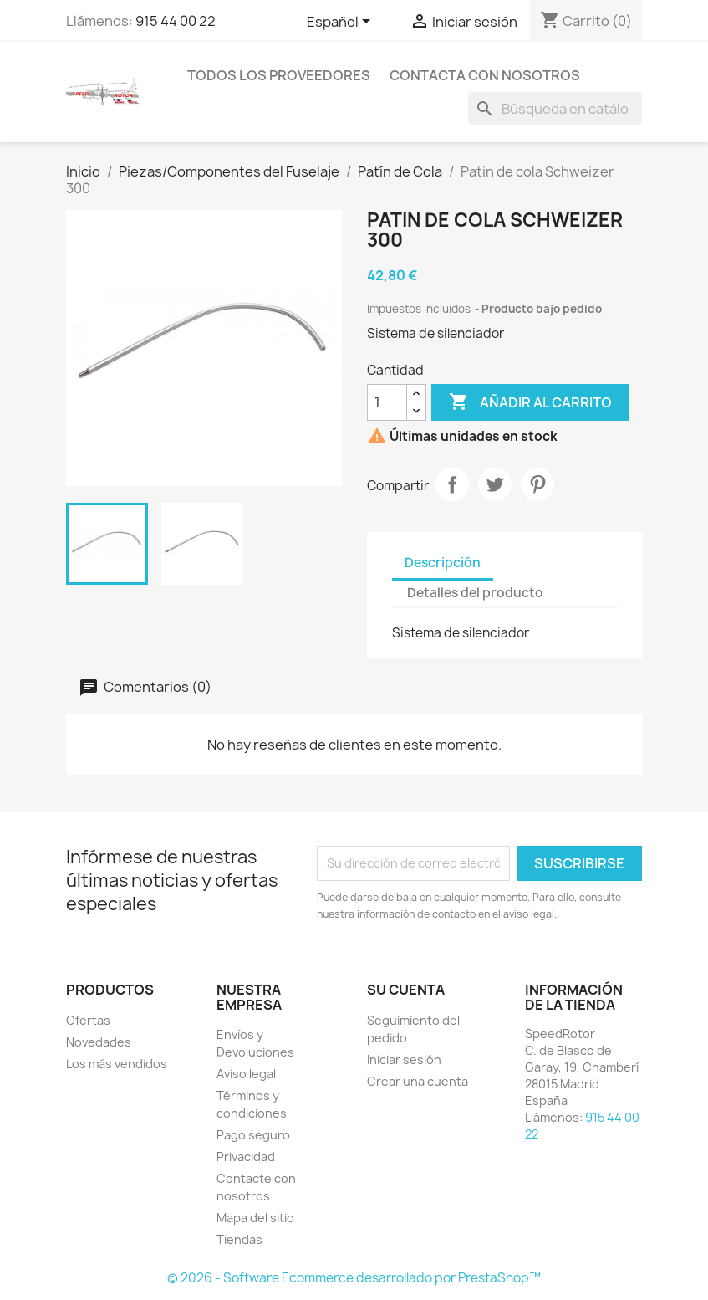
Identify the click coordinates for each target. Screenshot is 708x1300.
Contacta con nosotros (485, 75)
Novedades (98, 1042)
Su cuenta (406, 989)
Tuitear (495, 484)
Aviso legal (246, 1074)
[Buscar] (555, 108)
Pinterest (537, 484)
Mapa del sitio (255, 1218)
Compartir (452, 484)
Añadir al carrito (530, 402)
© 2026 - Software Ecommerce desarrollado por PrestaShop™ (354, 1278)
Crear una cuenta (417, 1081)
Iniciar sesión (404, 1059)
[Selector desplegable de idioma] (341, 23)
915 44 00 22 (175, 21)
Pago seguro (253, 1135)
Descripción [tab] (443, 562)
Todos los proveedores (278, 75)
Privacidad (245, 1156)
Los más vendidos (116, 1064)
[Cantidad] (387, 402)
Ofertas (88, 1020)
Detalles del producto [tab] (475, 592)
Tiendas (239, 1239)
